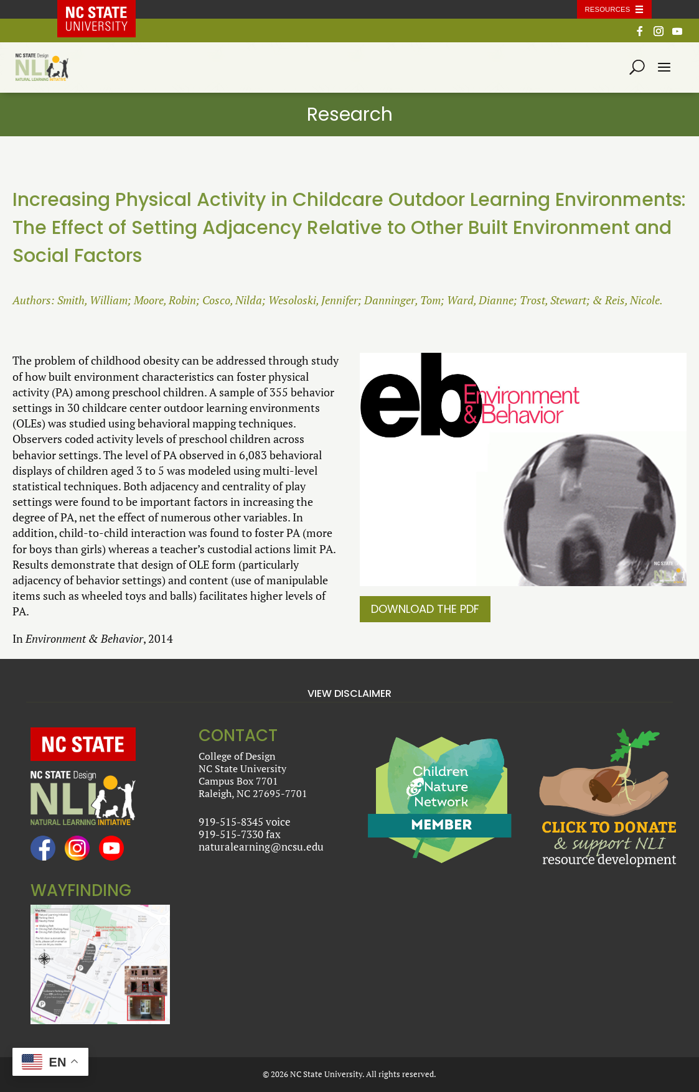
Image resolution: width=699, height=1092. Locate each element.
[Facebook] (640, 34)
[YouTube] (677, 34)
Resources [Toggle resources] (608, 9)
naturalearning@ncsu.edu (261, 846)
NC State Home (105, 9)
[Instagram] (659, 34)
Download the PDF (425, 609)
